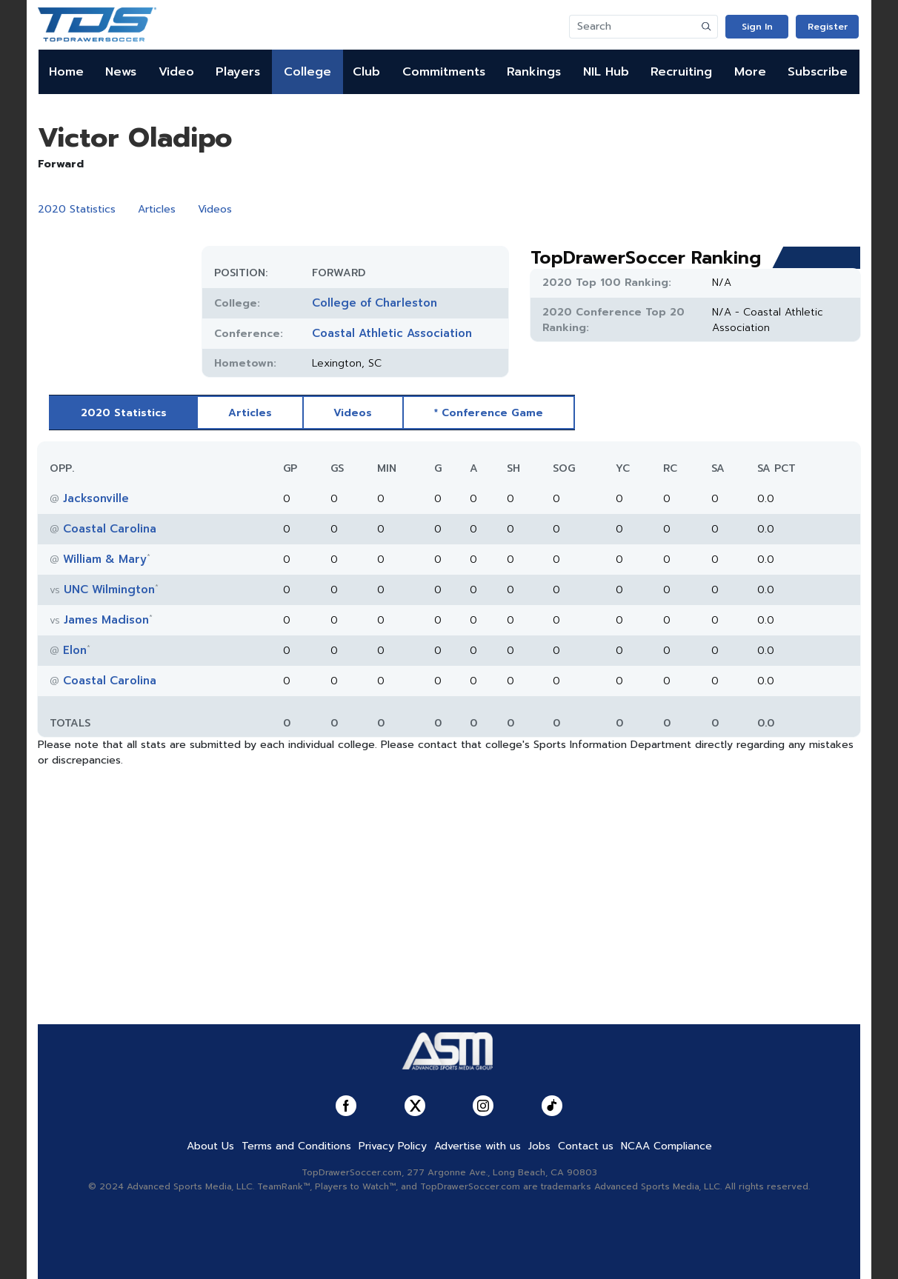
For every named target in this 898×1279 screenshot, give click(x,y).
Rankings (534, 72)
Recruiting (681, 72)
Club (366, 72)
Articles (157, 209)
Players (238, 72)
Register (828, 26)
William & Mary (105, 559)
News (120, 72)
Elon (75, 650)
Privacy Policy (393, 1146)
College (307, 72)
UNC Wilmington (109, 589)
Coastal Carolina (109, 529)
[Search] (632, 27)
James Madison (106, 620)
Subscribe (818, 72)
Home (66, 72)
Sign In (757, 26)
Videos (215, 209)
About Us (210, 1146)
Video (176, 72)
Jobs (539, 1146)
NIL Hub (606, 72)
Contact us (585, 1146)
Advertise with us (477, 1146)
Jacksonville (96, 498)
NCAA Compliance (666, 1146)
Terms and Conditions (296, 1146)
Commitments (443, 72)
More (750, 72)
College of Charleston (374, 303)
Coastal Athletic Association (392, 333)
